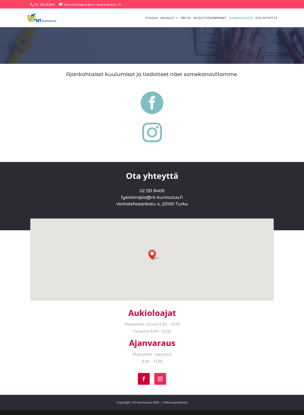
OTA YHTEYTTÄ (266, 18)
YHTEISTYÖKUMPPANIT (209, 18)
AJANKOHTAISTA (241, 18)
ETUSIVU (151, 18)
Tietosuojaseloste (175, 402)
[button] (153, 255)
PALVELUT (167, 18)
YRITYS (186, 18)
